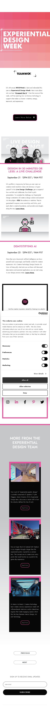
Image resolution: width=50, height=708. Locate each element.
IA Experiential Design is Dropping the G (25, 489)
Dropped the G (21, 93)
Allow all (25, 380)
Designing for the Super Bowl (25, 547)
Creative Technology (25, 604)
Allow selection (25, 386)
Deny (25, 393)
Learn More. (20, 208)
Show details (39, 374)
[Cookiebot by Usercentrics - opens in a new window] (38, 313)
